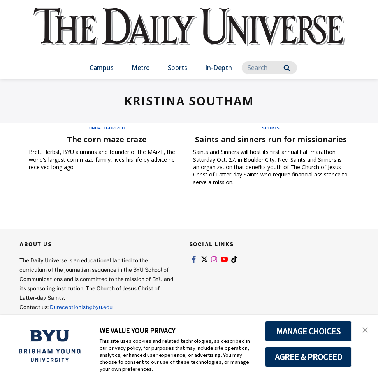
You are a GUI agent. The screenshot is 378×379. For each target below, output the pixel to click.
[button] (365, 329)
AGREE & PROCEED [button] (308, 356)
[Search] (269, 68)
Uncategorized (107, 128)
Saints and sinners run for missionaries (271, 139)
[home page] (189, 35)
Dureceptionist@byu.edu (81, 307)
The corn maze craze (107, 139)
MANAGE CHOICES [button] (308, 331)
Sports (177, 67)
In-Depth (218, 67)
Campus (102, 67)
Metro (141, 67)
